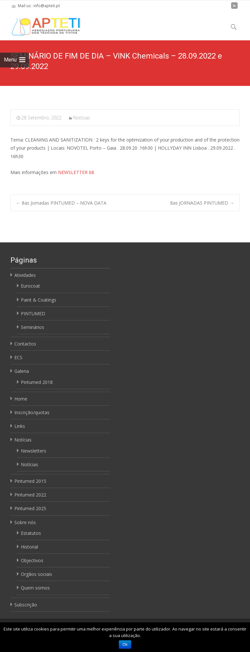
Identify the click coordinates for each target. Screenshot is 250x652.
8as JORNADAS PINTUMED (202, 203)
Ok (124, 644)
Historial (29, 547)
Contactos (25, 344)
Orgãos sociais (36, 574)
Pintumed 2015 (30, 481)
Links (19, 426)
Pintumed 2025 (30, 508)
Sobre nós (25, 522)
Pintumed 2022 (30, 495)
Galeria (21, 371)
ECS (18, 357)
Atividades (25, 275)
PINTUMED (33, 313)
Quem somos (35, 588)
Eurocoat (30, 286)
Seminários (32, 327)
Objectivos (32, 560)
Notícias (81, 118)
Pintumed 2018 (37, 382)
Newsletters (33, 451)
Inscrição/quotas (31, 412)
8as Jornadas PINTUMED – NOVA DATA (61, 203)
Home (20, 399)
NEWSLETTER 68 (76, 172)
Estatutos (31, 533)
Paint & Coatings (38, 300)
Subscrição (25, 605)
